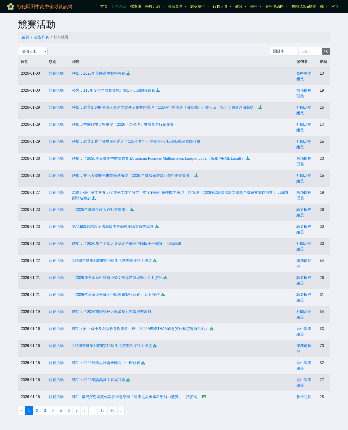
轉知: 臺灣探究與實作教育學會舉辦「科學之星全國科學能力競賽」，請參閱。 (136, 397)
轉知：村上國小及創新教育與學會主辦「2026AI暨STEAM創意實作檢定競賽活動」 (140, 329)
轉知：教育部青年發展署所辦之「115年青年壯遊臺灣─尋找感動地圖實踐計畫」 (138, 141)
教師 (239, 6)
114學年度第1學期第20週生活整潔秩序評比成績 (112, 261)
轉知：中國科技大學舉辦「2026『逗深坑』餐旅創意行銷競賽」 (124, 124)
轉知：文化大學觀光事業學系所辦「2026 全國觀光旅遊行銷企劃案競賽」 (132, 175)
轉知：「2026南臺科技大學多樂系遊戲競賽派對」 (113, 312)
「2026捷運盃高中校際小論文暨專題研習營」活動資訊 (117, 278)
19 (102, 411)
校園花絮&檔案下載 (308, 6)
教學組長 (303, 397)
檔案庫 (135, 6)
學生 (254, 6)
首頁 (105, 5)
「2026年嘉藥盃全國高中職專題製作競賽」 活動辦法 (116, 295)
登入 (335, 6)
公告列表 (41, 37)
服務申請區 (275, 6)
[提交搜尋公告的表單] (326, 51)
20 (112, 411)
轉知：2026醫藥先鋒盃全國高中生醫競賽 (106, 363)
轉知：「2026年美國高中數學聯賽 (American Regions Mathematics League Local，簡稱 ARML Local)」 (158, 158)
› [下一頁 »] (121, 411)
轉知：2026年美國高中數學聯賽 (98, 73)
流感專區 (176, 6)
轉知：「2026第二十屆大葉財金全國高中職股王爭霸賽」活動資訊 (126, 244)
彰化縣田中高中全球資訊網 (45, 6)
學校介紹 (153, 6)
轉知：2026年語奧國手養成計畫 (98, 380)
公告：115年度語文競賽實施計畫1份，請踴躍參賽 (113, 90)
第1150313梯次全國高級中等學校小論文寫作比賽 (113, 227)
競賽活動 (56, 73)
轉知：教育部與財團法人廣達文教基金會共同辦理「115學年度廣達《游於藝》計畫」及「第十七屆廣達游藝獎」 (165, 107)
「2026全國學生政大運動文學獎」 (100, 210)
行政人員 (221, 6)
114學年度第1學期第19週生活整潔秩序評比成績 (112, 346)
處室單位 (198, 6)
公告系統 (118, 6)
